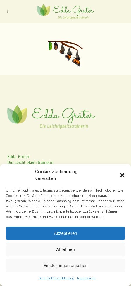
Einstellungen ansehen (65, 265)
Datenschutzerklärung (56, 278)
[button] (122, 175)
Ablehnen (65, 249)
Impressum (86, 278)
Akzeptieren (65, 233)
